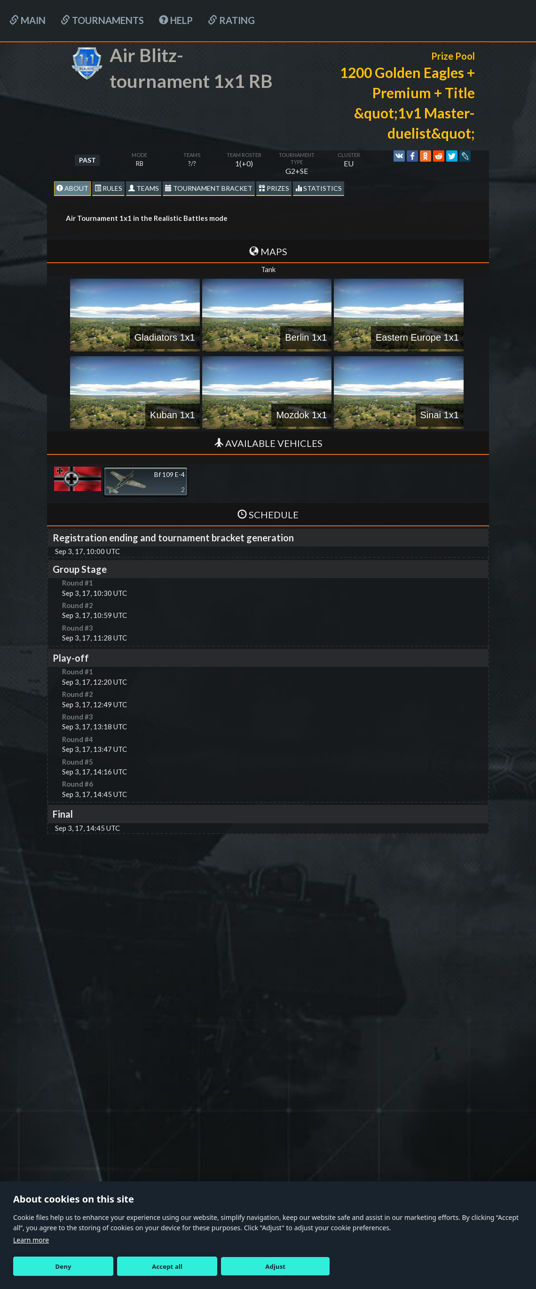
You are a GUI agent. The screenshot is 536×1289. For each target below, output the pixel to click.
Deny (63, 1266)
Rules (108, 188)
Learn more (31, 1239)
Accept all (167, 1266)
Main (27, 20)
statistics (318, 188)
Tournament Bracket (208, 188)
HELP (176, 20)
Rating (231, 20)
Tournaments (102, 20)
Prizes (274, 188)
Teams (143, 188)
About (72, 188)
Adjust (275, 1266)
